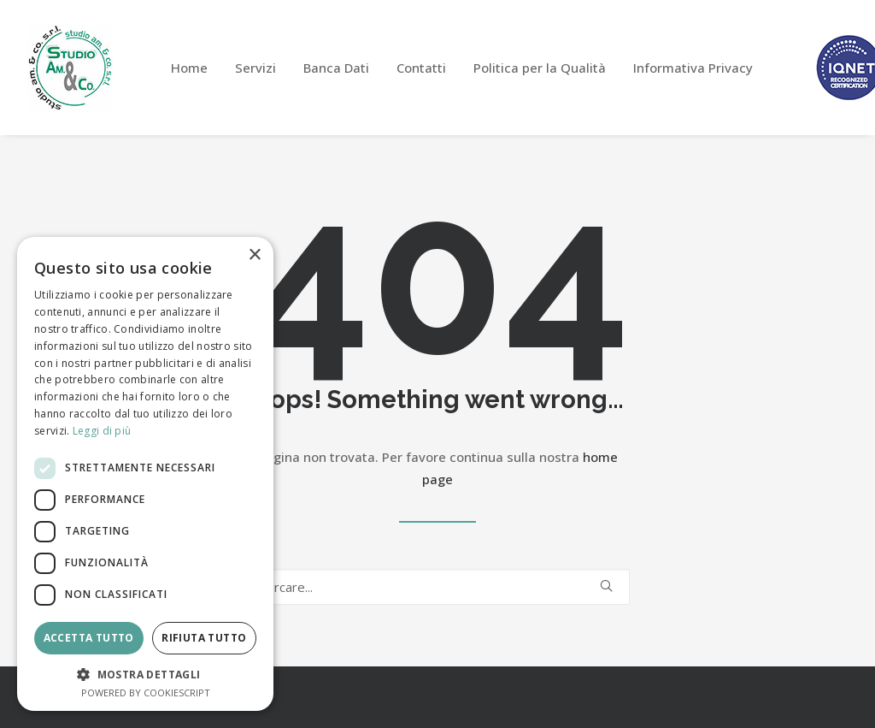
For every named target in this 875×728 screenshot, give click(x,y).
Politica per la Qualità (539, 67)
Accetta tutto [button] (89, 637)
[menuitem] (189, 67)
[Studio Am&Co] (70, 67)
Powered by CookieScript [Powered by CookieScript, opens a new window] (145, 692)
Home (189, 67)
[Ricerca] (437, 587)
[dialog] (145, 474)
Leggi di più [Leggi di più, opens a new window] (102, 430)
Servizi (255, 67)
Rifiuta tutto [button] (203, 637)
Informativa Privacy (693, 67)
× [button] (254, 255)
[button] (606, 585)
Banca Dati (336, 67)
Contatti (421, 67)
